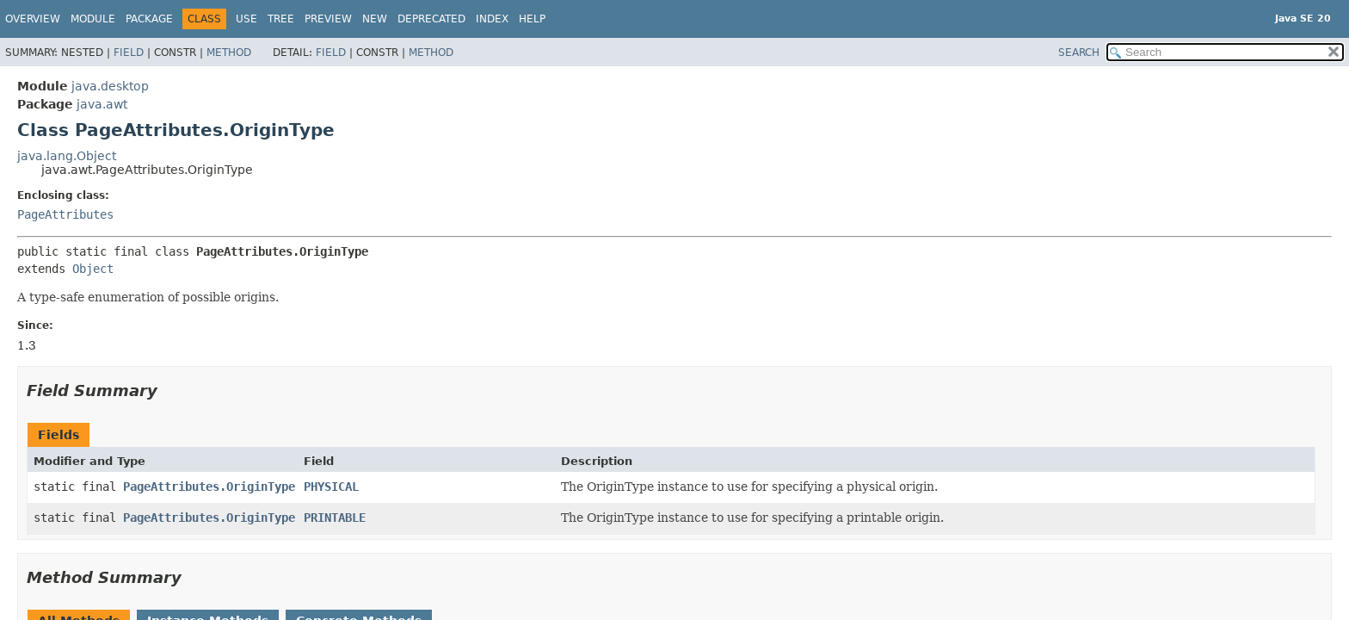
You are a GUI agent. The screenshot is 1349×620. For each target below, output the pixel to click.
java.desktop (110, 86)
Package (149, 19)
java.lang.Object (66, 156)
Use (246, 19)
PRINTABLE (335, 517)
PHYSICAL (331, 486)
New (374, 19)
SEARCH (1079, 52)
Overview (32, 19)
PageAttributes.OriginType (209, 486)
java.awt (102, 104)
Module (93, 19)
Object (93, 269)
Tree (281, 19)
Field (129, 52)
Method (228, 52)
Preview (328, 19)
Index (492, 19)
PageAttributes (65, 214)
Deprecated (431, 19)
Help (532, 19)
